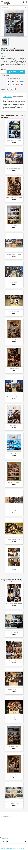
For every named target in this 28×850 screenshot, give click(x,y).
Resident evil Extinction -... (14, 311)
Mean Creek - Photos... (14, 339)
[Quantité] (3, 72)
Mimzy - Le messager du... (14, 539)
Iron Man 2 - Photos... (14, 511)
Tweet (11, 89)
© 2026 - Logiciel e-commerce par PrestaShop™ (13, 848)
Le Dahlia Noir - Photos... (14, 689)
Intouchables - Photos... (14, 803)
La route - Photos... (14, 746)
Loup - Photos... (14, 225)
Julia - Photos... (14, 425)
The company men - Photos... (14, 140)
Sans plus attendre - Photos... (14, 254)
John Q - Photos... (14, 282)
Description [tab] (7, 96)
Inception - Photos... (14, 775)
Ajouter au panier (15, 72)
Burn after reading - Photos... (14, 718)
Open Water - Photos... (14, 453)
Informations (5, 816)
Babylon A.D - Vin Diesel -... (14, 396)
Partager (7, 89)
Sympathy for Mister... (14, 568)
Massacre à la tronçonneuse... (14, 197)
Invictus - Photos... (14, 632)
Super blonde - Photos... (14, 482)
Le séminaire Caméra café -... (14, 168)
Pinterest (15, 89)
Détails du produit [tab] (18, 96)
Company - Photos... (14, 368)
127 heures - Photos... (14, 661)
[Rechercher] (14, 7)
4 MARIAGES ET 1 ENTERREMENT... (14, 604)
